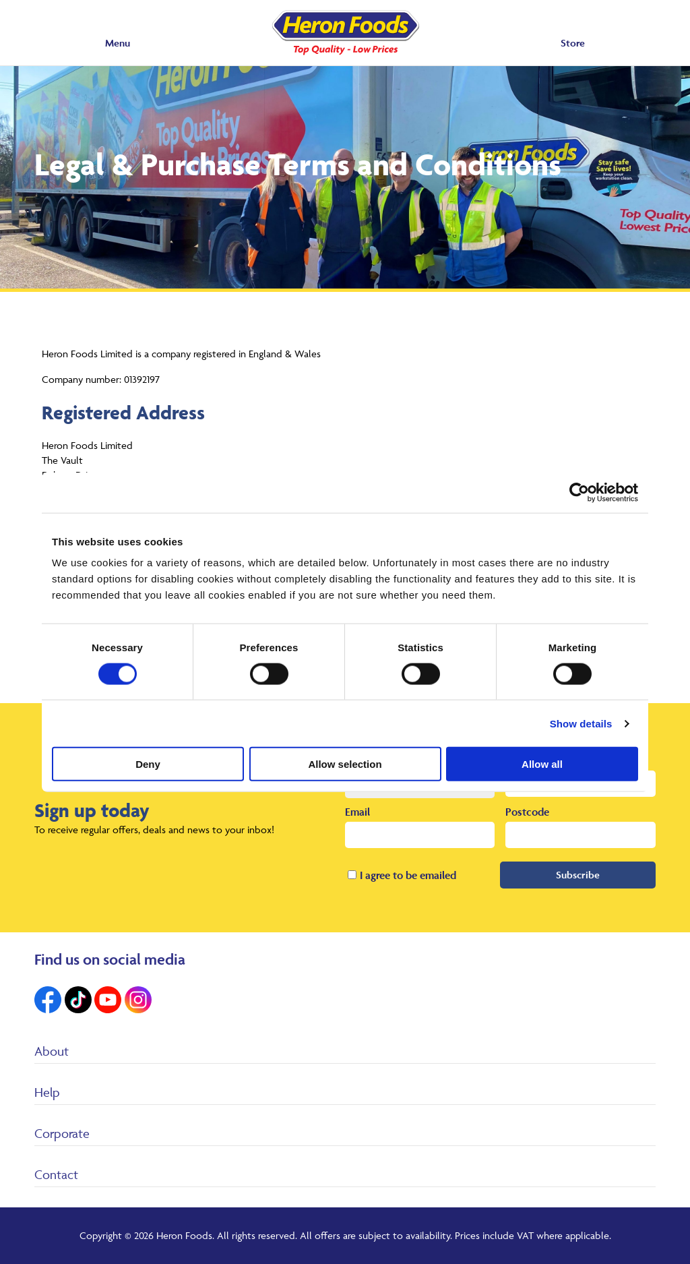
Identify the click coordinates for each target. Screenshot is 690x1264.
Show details (581, 723)
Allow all (542, 764)
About (51, 1051)
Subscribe (578, 874)
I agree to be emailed (408, 875)
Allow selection (344, 764)
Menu (117, 42)
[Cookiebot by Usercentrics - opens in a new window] (579, 492)
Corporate (62, 1133)
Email (357, 811)
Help (47, 1092)
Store (573, 42)
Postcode (527, 811)
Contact (56, 1174)
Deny (147, 764)
